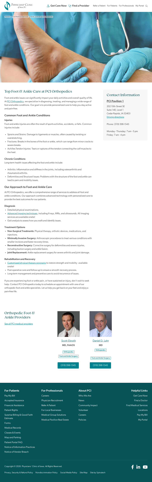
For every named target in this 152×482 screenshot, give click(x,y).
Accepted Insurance (14, 400)
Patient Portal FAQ (13, 442)
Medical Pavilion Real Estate (55, 420)
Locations (143, 410)
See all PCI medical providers (18, 324)
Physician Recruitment (52, 400)
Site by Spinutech (97, 473)
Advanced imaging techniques (22, 213)
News (81, 400)
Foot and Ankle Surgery (68, 356)
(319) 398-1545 (68, 365)
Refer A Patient (48, 405)
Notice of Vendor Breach (16, 452)
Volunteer (83, 410)
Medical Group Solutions (53, 415)
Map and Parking (12, 437)
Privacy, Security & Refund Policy (18, 473)
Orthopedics (68, 352)
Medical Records (12, 428)
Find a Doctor (141, 400)
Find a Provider (79, 6)
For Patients (112, 6)
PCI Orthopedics (15, 101)
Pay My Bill (9, 396)
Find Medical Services (137, 405)
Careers (45, 396)
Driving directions (115, 117)
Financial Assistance (14, 405)
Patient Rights (11, 410)
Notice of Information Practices (19, 447)
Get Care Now (57, 6)
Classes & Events (12, 433)
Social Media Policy (68, 473)
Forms (7, 423)
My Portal (140, 6)
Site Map (83, 473)
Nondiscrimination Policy (46, 473)
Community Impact (88, 405)
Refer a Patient (99, 6)
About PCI (85, 390)
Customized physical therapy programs (26, 263)
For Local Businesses (51, 410)
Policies (82, 420)
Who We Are (85, 396)
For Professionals (126, 6)
